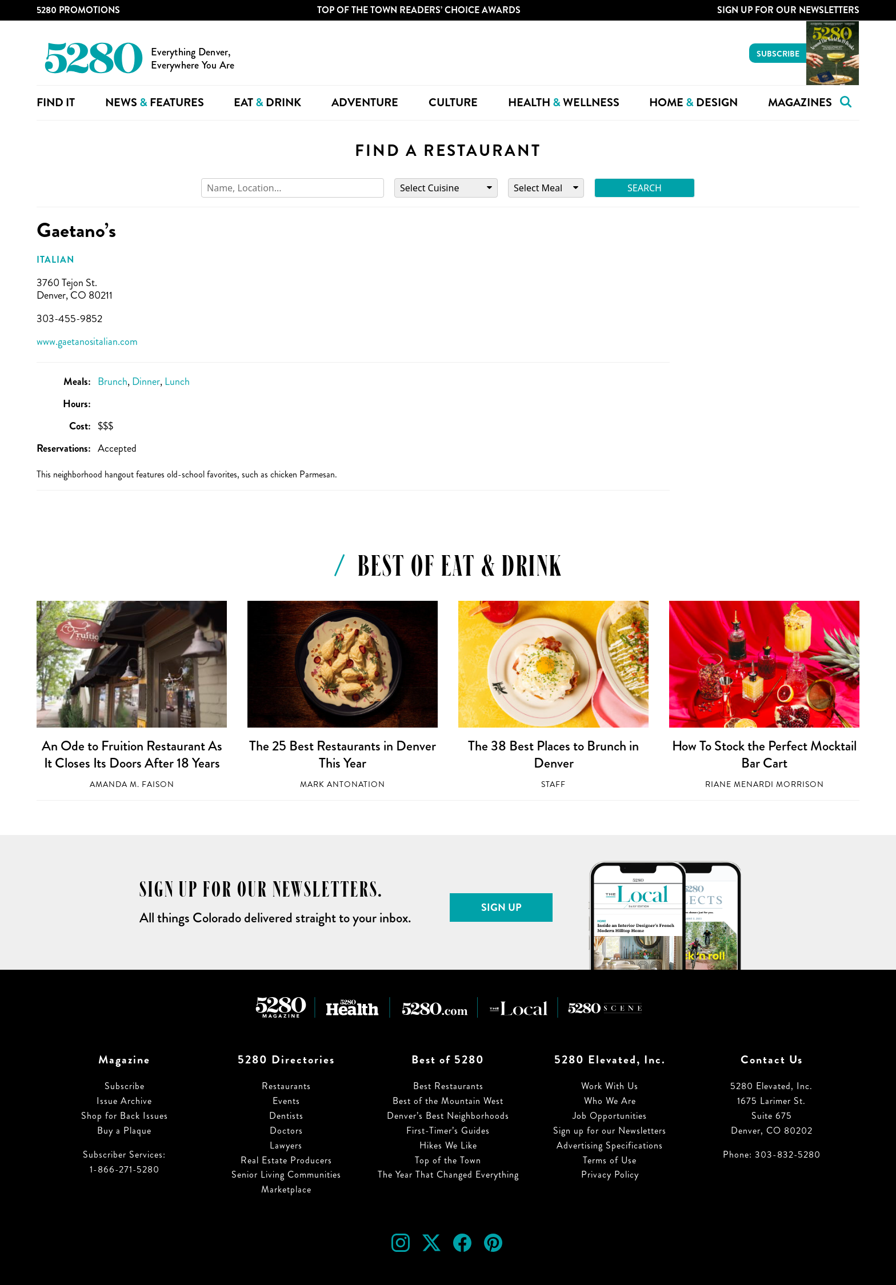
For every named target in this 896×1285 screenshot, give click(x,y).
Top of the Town (448, 1160)
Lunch (177, 381)
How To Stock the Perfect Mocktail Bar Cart (764, 754)
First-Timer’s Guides (448, 1130)
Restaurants (286, 1086)
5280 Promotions (78, 10)
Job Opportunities (610, 1115)
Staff (553, 784)
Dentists (286, 1115)
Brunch (112, 381)
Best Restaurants (448, 1086)
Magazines (800, 102)
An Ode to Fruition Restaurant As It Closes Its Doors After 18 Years (132, 754)
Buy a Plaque (124, 1130)
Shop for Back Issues (124, 1115)
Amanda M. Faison (132, 784)
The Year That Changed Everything (448, 1174)
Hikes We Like (448, 1145)
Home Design (693, 102)
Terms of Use (610, 1160)
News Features (154, 102)
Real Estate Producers (286, 1160)
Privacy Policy (610, 1174)
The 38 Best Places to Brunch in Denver (553, 754)
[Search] (292, 188)
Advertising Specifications (610, 1145)
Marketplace (286, 1189)
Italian (55, 259)
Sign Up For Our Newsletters (788, 10)
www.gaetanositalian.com (87, 341)
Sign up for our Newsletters (609, 1130)
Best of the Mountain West (448, 1100)
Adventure (364, 102)
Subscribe (778, 53)
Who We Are (610, 1100)
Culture (453, 102)
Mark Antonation (342, 784)
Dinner (146, 381)
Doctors (286, 1130)
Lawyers (286, 1145)
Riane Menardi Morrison (764, 784)
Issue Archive (124, 1100)
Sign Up (501, 907)
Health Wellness (563, 102)
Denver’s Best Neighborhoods (448, 1115)
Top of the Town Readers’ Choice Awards (419, 10)
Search (644, 188)
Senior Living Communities (286, 1174)
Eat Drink (267, 102)
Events (286, 1100)
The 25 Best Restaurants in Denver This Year (342, 754)
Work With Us (609, 1086)
